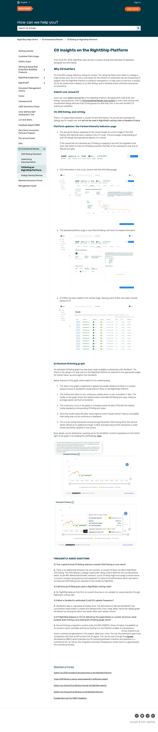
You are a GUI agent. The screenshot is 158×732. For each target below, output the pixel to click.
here (99, 436)
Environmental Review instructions (99, 100)
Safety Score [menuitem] (25, 61)
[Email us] (153, 716)
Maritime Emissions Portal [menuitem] (30, 180)
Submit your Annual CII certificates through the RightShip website (80, 686)
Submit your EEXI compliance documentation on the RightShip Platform (83, 673)
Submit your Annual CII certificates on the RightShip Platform (78, 692)
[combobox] (76, 28)
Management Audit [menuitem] (27, 186)
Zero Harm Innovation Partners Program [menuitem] (29, 131)
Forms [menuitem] (21, 96)
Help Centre (132, 9)
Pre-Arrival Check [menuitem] (27, 138)
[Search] (138, 28)
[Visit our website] (137, 716)
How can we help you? (37, 22)
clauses (129, 636)
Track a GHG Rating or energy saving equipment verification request (81, 679)
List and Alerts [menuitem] (25, 120)
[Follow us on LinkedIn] (142, 716)
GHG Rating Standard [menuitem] (31, 154)
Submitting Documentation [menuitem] (28, 160)
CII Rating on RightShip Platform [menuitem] (31, 168)
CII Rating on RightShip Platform (82, 39)
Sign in (137, 2)
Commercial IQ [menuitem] (25, 101)
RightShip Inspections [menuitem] (29, 77)
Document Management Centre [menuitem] (30, 89)
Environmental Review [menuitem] (29, 149)
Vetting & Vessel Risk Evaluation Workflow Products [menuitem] (28, 70)
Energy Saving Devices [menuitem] (31, 175)
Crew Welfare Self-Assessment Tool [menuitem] (27, 113)
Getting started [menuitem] (26, 51)
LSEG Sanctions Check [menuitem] (29, 106)
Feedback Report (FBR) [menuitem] (29, 125)
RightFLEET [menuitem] (24, 83)
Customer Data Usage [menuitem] (29, 56)
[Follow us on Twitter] (148, 716)
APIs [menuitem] (21, 143)
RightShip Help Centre (27, 39)
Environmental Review (52, 39)
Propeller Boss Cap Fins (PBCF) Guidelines (70, 698)
